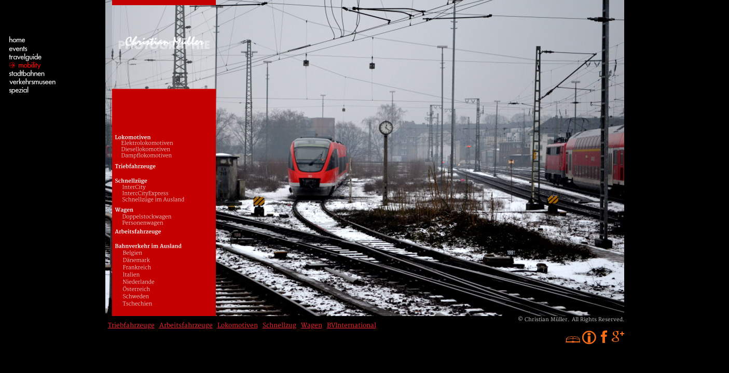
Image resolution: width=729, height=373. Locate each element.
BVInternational (351, 325)
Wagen (311, 325)
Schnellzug (279, 325)
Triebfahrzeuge (131, 325)
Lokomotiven (237, 325)
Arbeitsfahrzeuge (186, 325)
